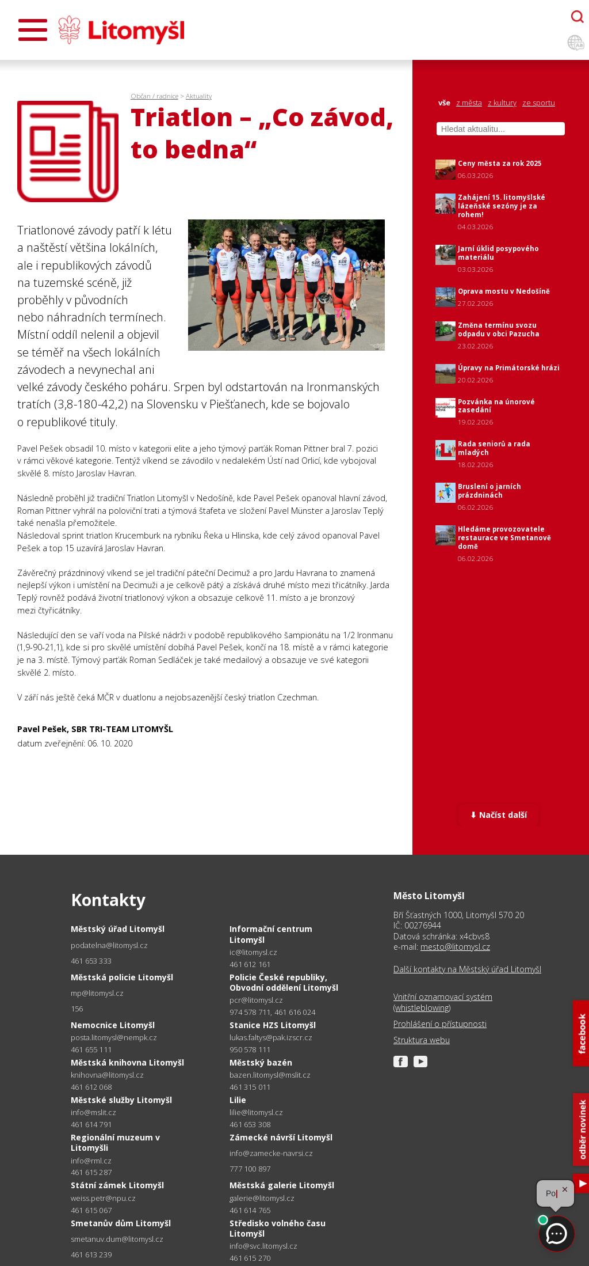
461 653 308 (250, 1124)
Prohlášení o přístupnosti (440, 1024)
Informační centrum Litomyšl (271, 934)
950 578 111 (250, 1049)
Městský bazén (261, 1062)
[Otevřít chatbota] (577, 17)
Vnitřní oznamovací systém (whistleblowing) (442, 1002)
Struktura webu (421, 1040)
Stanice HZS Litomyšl (273, 1024)
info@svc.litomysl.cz (263, 1246)
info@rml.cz (91, 1161)
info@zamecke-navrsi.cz (271, 1153)
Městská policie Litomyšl (122, 977)
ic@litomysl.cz (253, 952)
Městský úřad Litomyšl (118, 928)
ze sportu (538, 103)
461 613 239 (91, 1254)
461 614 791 (91, 1124)
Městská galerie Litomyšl (282, 1185)
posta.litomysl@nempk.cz (114, 1038)
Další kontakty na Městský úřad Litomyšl (467, 969)
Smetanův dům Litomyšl (121, 1223)
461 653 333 (91, 961)
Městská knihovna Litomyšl (127, 1062)
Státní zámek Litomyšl (117, 1185)
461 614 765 (250, 1210)
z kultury (502, 103)
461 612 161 (250, 964)
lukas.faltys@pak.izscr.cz (271, 1038)
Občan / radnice (154, 96)
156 (77, 1008)
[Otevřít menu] (32, 30)
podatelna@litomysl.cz (109, 945)
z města (469, 103)
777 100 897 (250, 1168)
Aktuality (199, 96)
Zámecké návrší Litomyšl (281, 1137)
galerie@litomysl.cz (262, 1198)
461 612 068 (91, 1087)
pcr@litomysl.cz (256, 1000)
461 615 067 (91, 1210)
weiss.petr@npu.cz (103, 1198)
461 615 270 (250, 1258)
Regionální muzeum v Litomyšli (115, 1142)
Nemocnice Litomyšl (113, 1024)
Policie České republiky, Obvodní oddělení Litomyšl (284, 982)
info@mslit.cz (93, 1112)
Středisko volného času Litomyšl (278, 1228)
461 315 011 (250, 1087)
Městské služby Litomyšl (121, 1099)
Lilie (238, 1099)
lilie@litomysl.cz (256, 1112)
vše (444, 103)
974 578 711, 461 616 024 (272, 1012)
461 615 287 (91, 1172)
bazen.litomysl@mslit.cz (270, 1075)
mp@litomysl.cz (97, 993)
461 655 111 (91, 1049)
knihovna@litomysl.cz (107, 1075)
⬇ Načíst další (498, 814)
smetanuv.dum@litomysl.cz (117, 1239)
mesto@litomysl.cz (455, 946)
